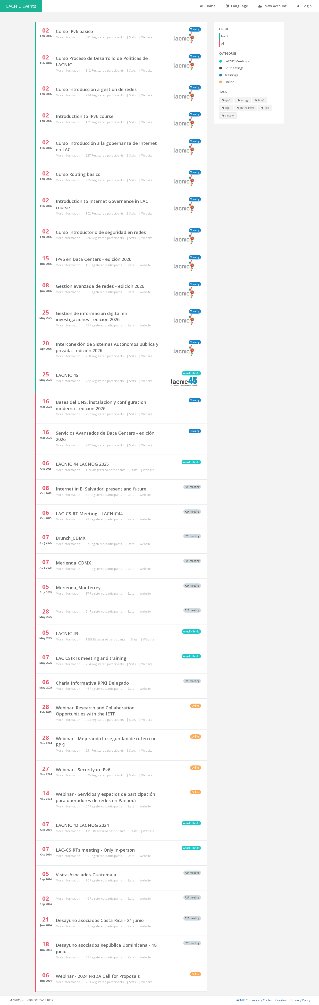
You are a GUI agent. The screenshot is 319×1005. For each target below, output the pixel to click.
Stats (132, 37)
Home (207, 6)
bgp (225, 107)
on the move (245, 107)
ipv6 (226, 100)
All (223, 43)
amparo (228, 115)
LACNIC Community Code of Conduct (261, 1000)
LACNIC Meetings (234, 61)
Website (146, 37)
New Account (272, 6)
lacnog (243, 100)
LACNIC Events (21, 6)
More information (68, 37)
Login (304, 6)
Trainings (228, 75)
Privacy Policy (301, 1000)
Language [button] (237, 6)
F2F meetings (231, 68)
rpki (265, 107)
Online (226, 82)
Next (224, 36)
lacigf (259, 100)
